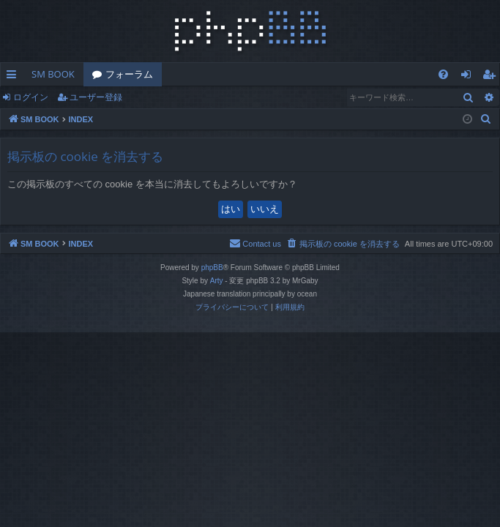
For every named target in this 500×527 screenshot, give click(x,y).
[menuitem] (443, 74)
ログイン (30, 97)
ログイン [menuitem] (469, 76)
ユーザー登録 (96, 97)
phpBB (212, 268)
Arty (216, 281)
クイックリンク (14, 76)
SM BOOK (53, 74)
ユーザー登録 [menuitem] (492, 76)
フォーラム (129, 74)
